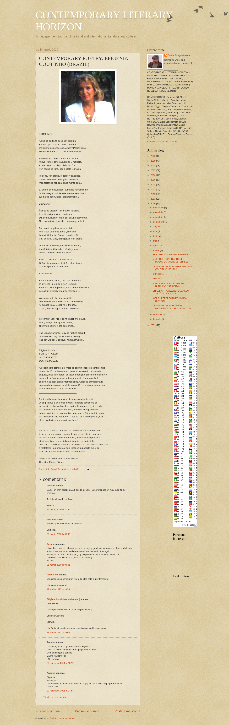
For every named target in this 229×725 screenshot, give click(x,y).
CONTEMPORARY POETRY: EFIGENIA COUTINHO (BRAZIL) (173, 267)
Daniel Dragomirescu (179, 55)
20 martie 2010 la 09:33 (58, 534)
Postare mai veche (127, 711)
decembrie (158, 207)
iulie (155, 231)
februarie (157, 314)
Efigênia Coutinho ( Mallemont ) (63, 599)
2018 (153, 165)
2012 (153, 194)
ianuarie (157, 319)
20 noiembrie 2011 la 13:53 (60, 690)
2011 (153, 199)
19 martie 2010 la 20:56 (58, 509)
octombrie (158, 217)
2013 (153, 189)
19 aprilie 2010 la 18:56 (58, 589)
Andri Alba (52, 574)
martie (156, 250)
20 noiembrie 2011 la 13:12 (60, 663)
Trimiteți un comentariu (54, 697)
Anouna (51, 485)
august (156, 226)
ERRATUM (158, 278)
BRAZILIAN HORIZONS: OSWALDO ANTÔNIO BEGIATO (171, 292)
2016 (153, 175)
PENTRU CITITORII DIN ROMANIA (170, 254)
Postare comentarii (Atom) (62, 718)
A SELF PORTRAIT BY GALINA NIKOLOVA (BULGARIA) (168, 284)
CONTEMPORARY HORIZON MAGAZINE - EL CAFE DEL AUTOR (172, 306)
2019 (153, 161)
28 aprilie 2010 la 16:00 (58, 632)
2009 (153, 325)
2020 (153, 156)
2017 (153, 170)
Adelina (51, 519)
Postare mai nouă (47, 711)
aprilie (156, 245)
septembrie (159, 222)
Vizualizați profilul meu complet (162, 141)
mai (155, 240)
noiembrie (158, 212)
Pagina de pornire (87, 711)
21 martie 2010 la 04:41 (58, 565)
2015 (153, 179)
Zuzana (50, 544)
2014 (153, 184)
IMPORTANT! (159, 274)
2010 (153, 203)
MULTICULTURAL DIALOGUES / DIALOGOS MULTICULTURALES (170, 260)
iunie (156, 236)
